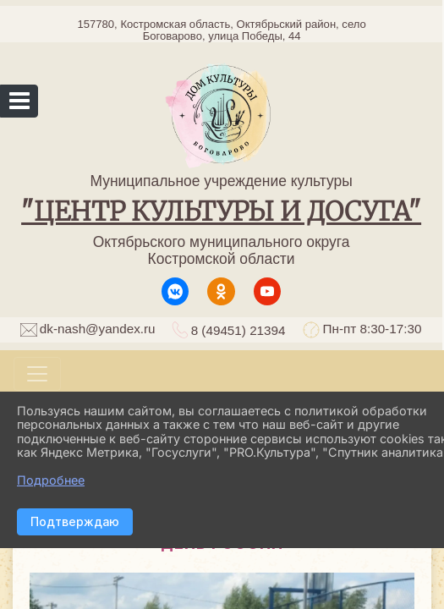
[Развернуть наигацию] (37, 374)
